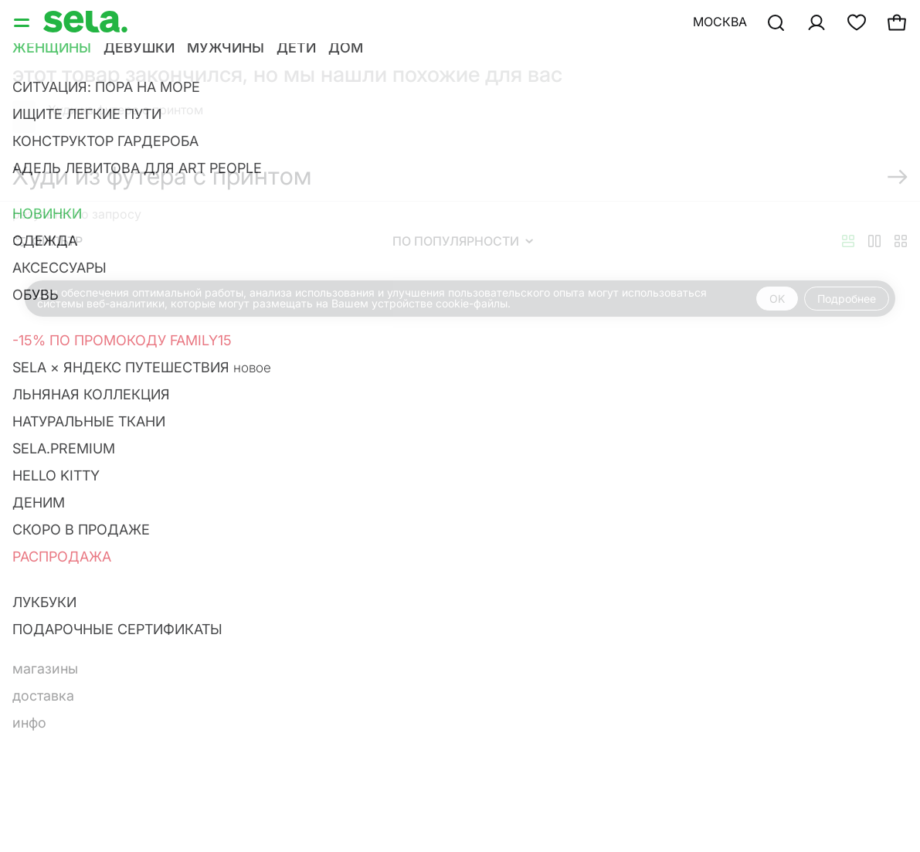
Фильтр (48, 241)
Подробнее (846, 298)
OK (777, 298)
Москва (720, 21)
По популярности (462, 241)
